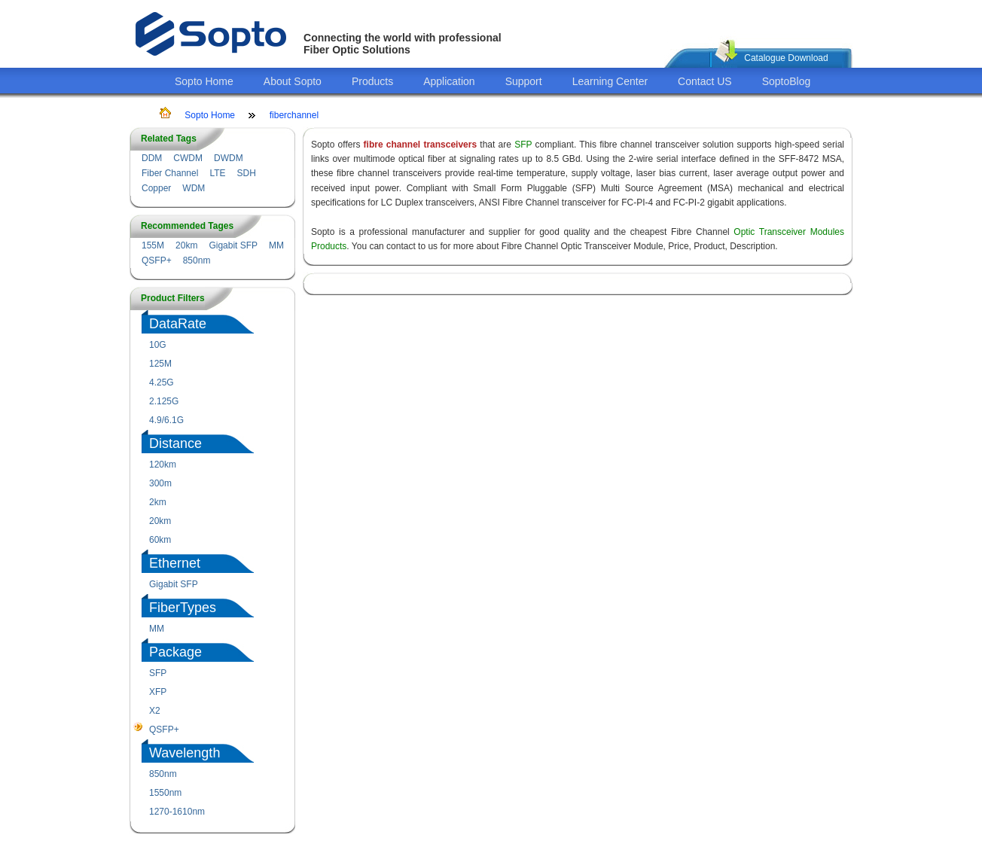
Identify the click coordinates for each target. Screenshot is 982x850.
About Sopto (293, 81)
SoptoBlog (786, 81)
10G (157, 345)
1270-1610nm (177, 811)
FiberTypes (182, 607)
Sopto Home (204, 81)
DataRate (177, 323)
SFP (157, 673)
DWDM (228, 158)
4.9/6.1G (166, 420)
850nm (197, 260)
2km (157, 502)
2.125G (163, 401)
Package (175, 652)
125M (160, 363)
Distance (175, 443)
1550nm (165, 793)
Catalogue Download (786, 58)
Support (523, 81)
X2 (154, 710)
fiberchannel (294, 115)
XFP (157, 692)
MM (276, 245)
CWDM (188, 158)
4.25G (161, 382)
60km (160, 540)
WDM (193, 188)
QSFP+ (157, 260)
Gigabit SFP (233, 245)
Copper (156, 188)
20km (186, 245)
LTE (217, 173)
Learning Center (610, 81)
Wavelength (184, 752)
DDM (152, 158)
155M (153, 245)
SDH (246, 173)
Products (372, 81)
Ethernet (174, 563)
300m (160, 483)
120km (162, 464)
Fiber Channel (170, 173)
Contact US (705, 81)
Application (449, 81)
